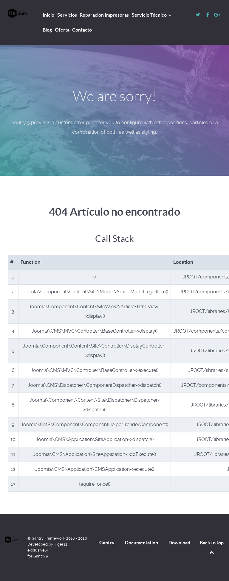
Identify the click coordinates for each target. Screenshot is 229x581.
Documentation (141, 542)
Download (179, 542)
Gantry (106, 542)
